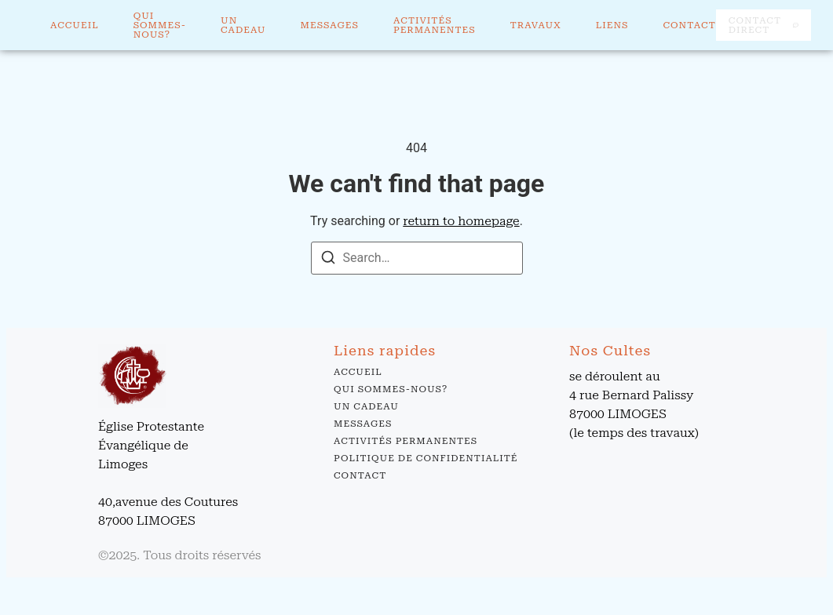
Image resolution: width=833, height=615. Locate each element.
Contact (689, 25)
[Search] (328, 260)
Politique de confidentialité (425, 458)
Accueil (74, 25)
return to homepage (461, 220)
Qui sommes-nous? (159, 25)
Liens (612, 25)
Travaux (535, 25)
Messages (330, 25)
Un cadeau (243, 25)
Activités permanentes (434, 25)
